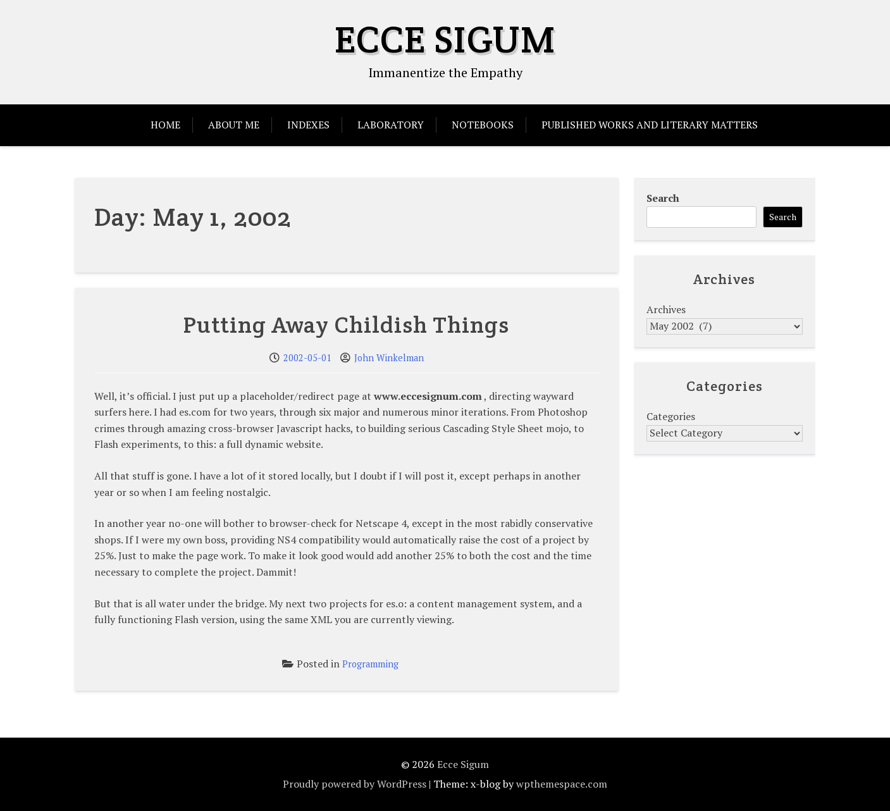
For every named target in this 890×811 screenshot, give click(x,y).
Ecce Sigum (445, 39)
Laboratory (390, 125)
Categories (670, 416)
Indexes (308, 125)
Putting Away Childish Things (346, 324)
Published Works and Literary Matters (649, 125)
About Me (233, 125)
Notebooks (483, 125)
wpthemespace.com (561, 784)
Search (662, 198)
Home (165, 125)
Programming (370, 664)
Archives (666, 309)
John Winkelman (389, 358)
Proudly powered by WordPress (354, 784)
